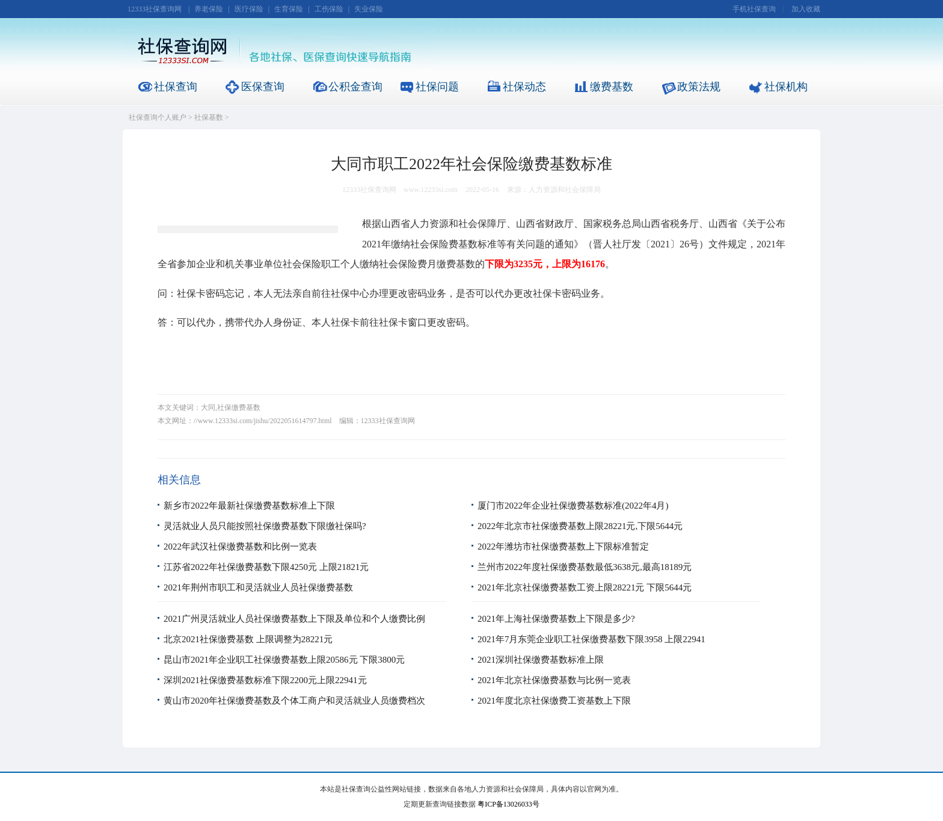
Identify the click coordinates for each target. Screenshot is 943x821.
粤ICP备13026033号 (508, 804)
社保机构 (786, 87)
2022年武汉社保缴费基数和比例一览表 (240, 546)
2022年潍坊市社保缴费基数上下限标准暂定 (563, 546)
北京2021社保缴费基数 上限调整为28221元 (248, 639)
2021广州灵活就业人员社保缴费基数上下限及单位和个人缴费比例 (294, 619)
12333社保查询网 (154, 9)
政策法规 (698, 87)
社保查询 (175, 87)
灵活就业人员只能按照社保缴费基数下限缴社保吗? (265, 526)
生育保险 (288, 9)
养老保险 (208, 9)
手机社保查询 (754, 9)
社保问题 (437, 87)
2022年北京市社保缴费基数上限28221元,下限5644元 (580, 526)
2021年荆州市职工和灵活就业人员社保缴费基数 (258, 587)
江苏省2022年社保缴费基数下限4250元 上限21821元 (266, 567)
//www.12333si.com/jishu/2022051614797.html (263, 421)
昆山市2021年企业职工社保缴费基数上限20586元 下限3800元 (284, 660)
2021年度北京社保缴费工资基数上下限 (554, 700)
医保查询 (262, 87)
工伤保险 (329, 9)
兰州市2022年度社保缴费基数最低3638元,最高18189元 (585, 567)
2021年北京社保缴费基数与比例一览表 (554, 680)
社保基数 (208, 117)
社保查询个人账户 (157, 117)
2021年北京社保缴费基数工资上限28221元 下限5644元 (585, 587)
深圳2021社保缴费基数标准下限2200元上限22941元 (265, 680)
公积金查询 (355, 87)
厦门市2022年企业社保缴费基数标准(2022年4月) (573, 505)
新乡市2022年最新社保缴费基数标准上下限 (249, 505)
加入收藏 (805, 9)
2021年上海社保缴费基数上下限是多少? (556, 619)
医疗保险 (249, 9)
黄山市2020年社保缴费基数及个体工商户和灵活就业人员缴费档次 (294, 700)
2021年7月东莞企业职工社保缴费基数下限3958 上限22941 (591, 639)
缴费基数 (611, 87)
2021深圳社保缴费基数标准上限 (541, 660)
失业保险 (368, 9)
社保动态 (524, 87)
